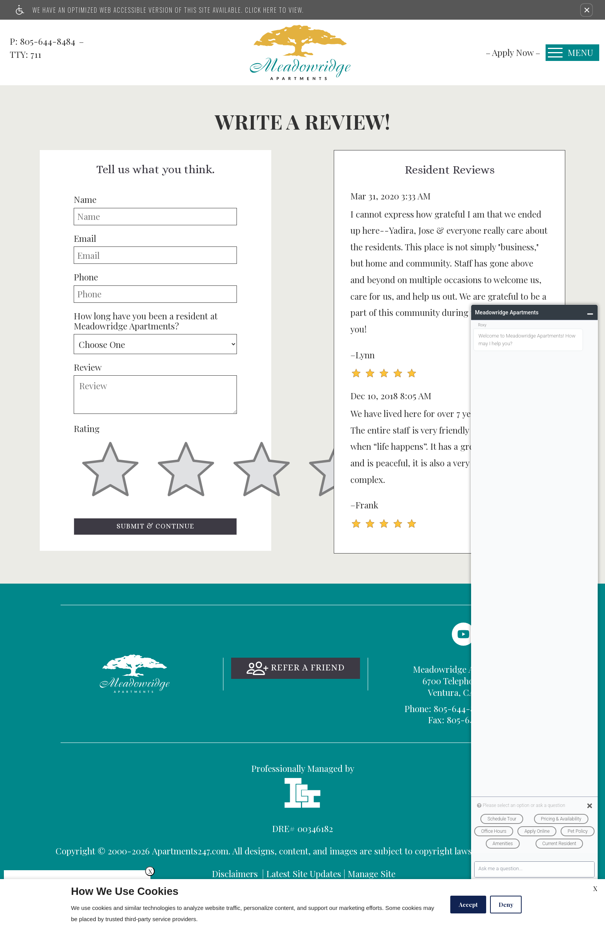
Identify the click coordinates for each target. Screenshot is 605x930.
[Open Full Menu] (572, 52)
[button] (586, 10)
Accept (468, 904)
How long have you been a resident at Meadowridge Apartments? (146, 321)
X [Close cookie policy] (595, 888)
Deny (506, 904)
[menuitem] (513, 52)
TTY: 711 (463, 709)
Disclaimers (235, 873)
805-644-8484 (49, 41)
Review (88, 367)
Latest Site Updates (303, 873)
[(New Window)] (463, 634)
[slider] (110, 473)
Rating (87, 429)
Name (85, 199)
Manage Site (371, 873)
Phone (86, 277)
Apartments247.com (190, 851)
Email (85, 238)
